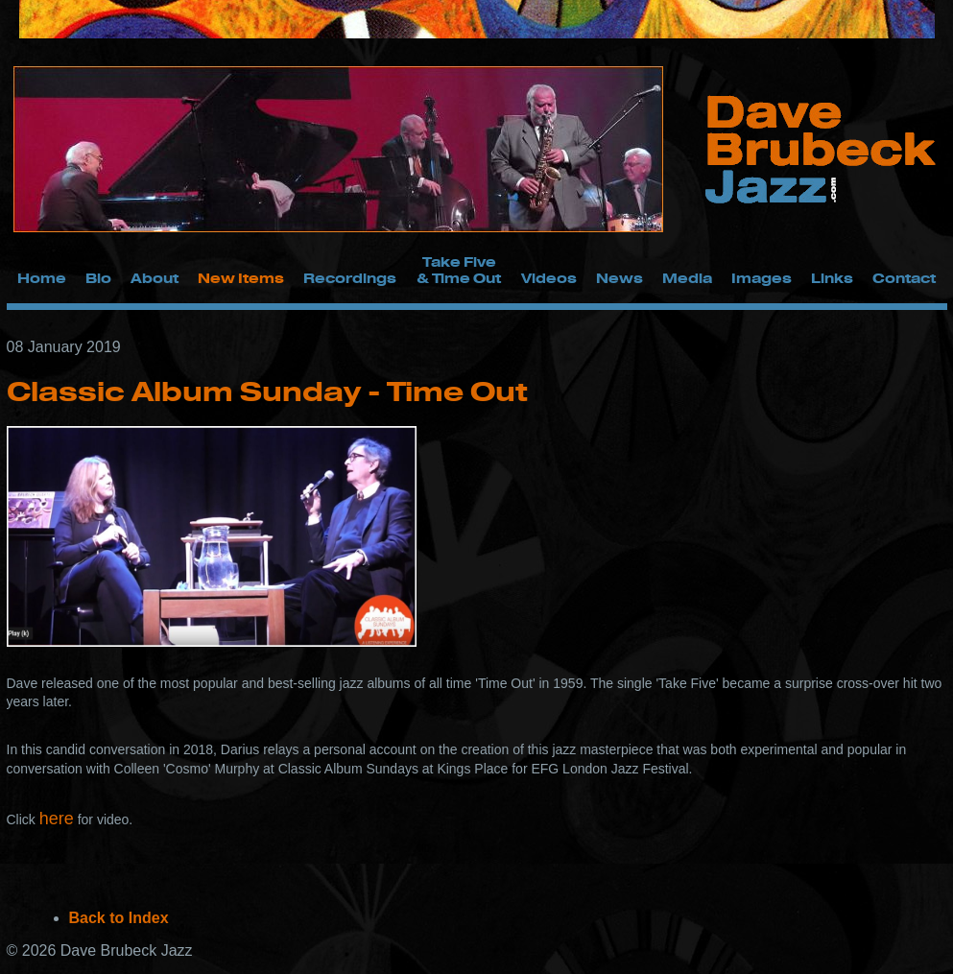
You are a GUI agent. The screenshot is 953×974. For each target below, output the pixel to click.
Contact (904, 278)
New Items (241, 278)
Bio (98, 278)
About (155, 278)
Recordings (349, 278)
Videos (549, 278)
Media (687, 278)
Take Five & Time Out (459, 269)
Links (832, 278)
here (56, 818)
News (619, 278)
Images (761, 278)
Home (41, 278)
